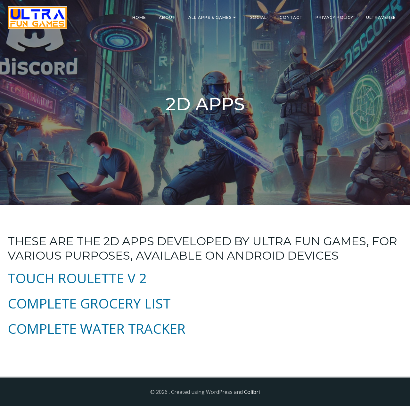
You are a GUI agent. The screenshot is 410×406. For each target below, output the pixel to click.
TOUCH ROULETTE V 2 (77, 278)
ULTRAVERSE (381, 17)
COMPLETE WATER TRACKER (96, 328)
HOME (139, 17)
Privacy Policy (334, 17)
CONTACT (291, 17)
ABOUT (167, 17)
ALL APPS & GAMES (212, 17)
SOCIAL (258, 17)
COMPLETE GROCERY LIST (89, 303)
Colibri (252, 391)
